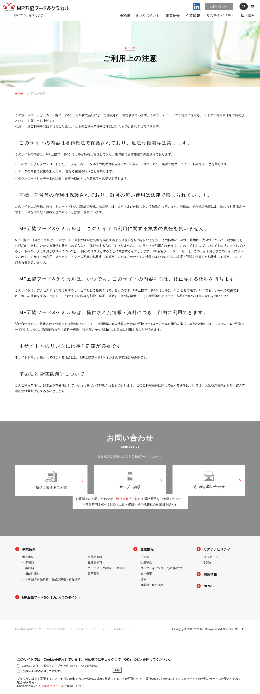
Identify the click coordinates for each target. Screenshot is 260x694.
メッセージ (211, 569)
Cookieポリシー (123, 642)
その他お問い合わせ (209, 481)
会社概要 (146, 586)
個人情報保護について (28, 642)
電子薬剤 (93, 586)
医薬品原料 (95, 569)
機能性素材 (32, 586)
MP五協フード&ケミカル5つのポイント (51, 610)
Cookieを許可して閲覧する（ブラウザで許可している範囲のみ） (58, 665)
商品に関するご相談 (51, 481)
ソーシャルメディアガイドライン (89, 642)
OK (117, 669)
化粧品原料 (95, 575)
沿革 (143, 592)
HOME (125, 16)
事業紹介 (173, 16)
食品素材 (28, 569)
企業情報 (193, 16)
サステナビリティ (220, 16)
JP (243, 6)
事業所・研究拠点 (152, 597)
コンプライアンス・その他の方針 (162, 581)
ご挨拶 (144, 569)
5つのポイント (147, 16)
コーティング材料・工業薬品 (106, 581)
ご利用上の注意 (55, 642)
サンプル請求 (130, 481)
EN (253, 6)
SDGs (207, 575)
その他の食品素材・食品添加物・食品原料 (52, 592)
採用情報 (248, 16)
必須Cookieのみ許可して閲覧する (39, 671)
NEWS (209, 599)
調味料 (29, 581)
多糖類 (29, 575)
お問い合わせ (219, 6)
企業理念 (146, 575)
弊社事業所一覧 (127, 511)
